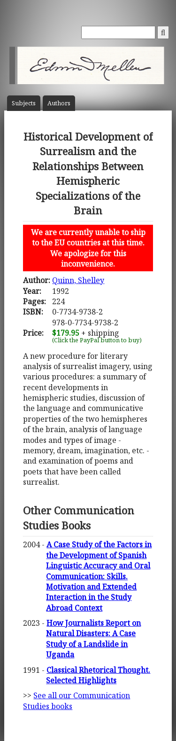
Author (58, 103)
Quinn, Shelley (78, 280)
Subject (24, 103)
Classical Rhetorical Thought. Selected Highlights (98, 675)
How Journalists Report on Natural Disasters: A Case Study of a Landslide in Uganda (93, 639)
